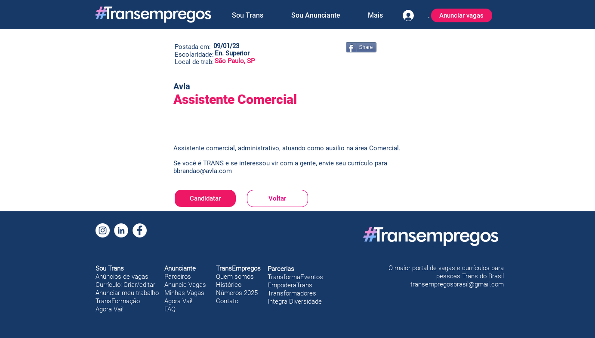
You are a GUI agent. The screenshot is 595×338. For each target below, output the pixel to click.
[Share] (361, 47)
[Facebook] (140, 230)
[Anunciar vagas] (461, 15)
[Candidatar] (205, 198)
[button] (247, 15)
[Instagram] (103, 230)
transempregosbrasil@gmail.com (457, 284)
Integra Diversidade (295, 301)
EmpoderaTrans (290, 285)
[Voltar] (277, 198)
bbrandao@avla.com (202, 171)
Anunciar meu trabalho (127, 293)
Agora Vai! (109, 309)
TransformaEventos (295, 277)
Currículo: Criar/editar (125, 285)
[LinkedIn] (121, 230)
